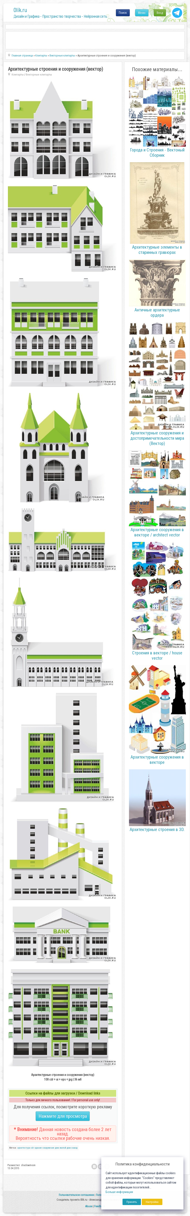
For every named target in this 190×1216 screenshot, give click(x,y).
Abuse (88, 1206)
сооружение (48, 1147)
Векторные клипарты (39, 74)
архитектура (23, 1147)
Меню (142, 12)
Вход (160, 12)
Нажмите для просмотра (63, 1116)
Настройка (152, 1202)
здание (38, 1147)
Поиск (123, 12)
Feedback (99, 1206)
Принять (131, 1202)
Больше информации (119, 1192)
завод (74, 1147)
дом (57, 1147)
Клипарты (18, 74)
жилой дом (65, 1147)
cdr (32, 1147)
